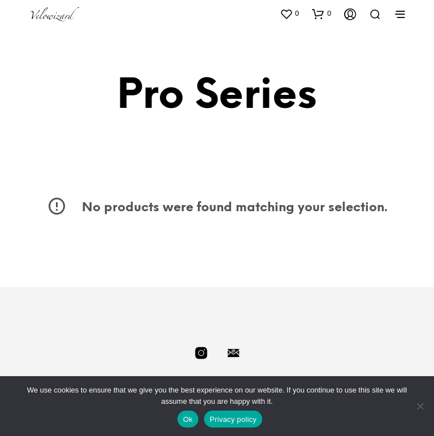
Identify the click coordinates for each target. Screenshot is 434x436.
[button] (289, 13)
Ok (188, 419)
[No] (420, 406)
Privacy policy (233, 419)
